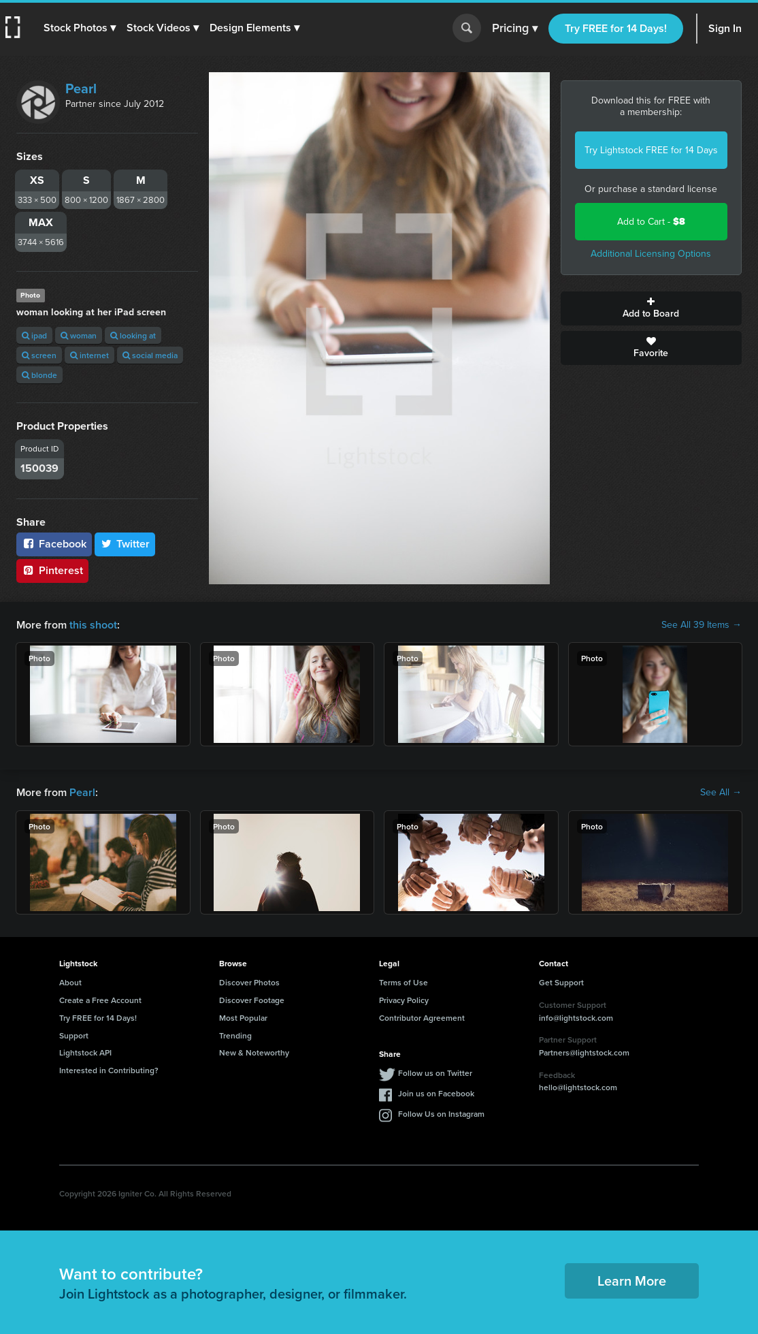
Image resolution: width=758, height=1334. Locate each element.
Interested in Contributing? (109, 1070)
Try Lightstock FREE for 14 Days (651, 150)
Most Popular (243, 1017)
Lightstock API (85, 1052)
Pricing (515, 29)
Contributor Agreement (422, 1017)
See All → (721, 792)
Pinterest (52, 570)
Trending (235, 1035)
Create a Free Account (100, 1000)
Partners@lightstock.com (584, 1052)
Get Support (561, 982)
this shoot (93, 625)
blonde (39, 375)
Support (73, 1035)
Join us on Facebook (436, 1093)
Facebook (54, 544)
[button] (80, 28)
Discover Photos (249, 982)
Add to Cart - (651, 222)
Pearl (81, 88)
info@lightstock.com (576, 1017)
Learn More (631, 1280)
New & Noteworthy (254, 1052)
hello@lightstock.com (578, 1087)
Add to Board (651, 308)
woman (79, 335)
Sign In (725, 28)
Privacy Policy (404, 1000)
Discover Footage (251, 1000)
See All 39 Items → (701, 625)
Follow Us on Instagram (441, 1113)
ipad (34, 335)
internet (89, 355)
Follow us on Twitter (435, 1073)
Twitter (125, 544)
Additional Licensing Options (651, 254)
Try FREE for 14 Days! (616, 28)
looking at (133, 335)
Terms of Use (403, 982)
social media (150, 355)
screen (39, 355)
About (70, 982)
